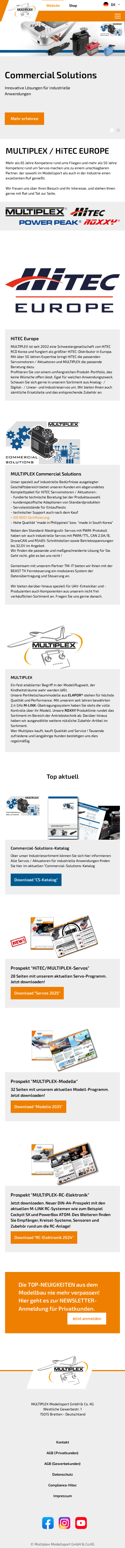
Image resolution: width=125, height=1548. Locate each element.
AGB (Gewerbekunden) (62, 1463)
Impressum (62, 1495)
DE (109, 4)
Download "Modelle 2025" (38, 1106)
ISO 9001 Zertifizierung (31, 517)
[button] (111, 130)
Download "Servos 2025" (37, 993)
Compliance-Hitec (62, 1485)
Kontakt (62, 1442)
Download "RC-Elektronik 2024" (44, 1237)
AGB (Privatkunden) (62, 1453)
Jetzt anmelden (86, 1318)
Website (53, 5)
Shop (73, 5)
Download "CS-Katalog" (36, 879)
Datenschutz (62, 1474)
